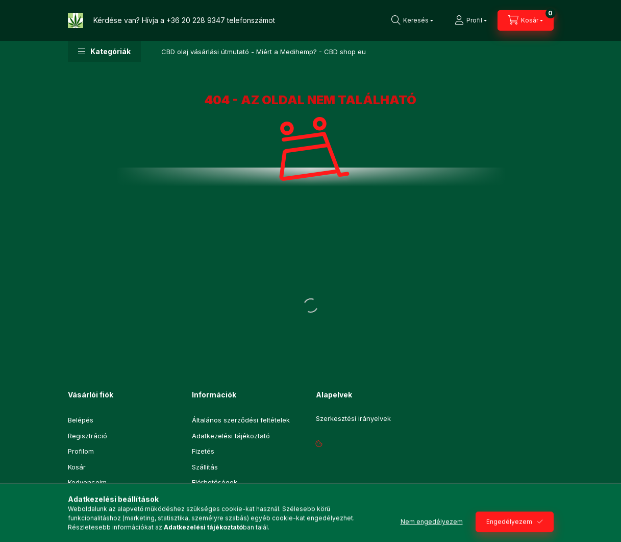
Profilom (81, 451)
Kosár (77, 467)
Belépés (80, 420)
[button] (104, 51)
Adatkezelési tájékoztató (231, 436)
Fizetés (203, 451)
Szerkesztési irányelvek (353, 418)
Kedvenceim (87, 482)
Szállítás (205, 467)
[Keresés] (412, 20)
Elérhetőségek (214, 482)
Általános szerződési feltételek (241, 420)
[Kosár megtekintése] (526, 20)
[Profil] (471, 20)
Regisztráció (87, 436)
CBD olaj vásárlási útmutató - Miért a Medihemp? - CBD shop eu (263, 52)
